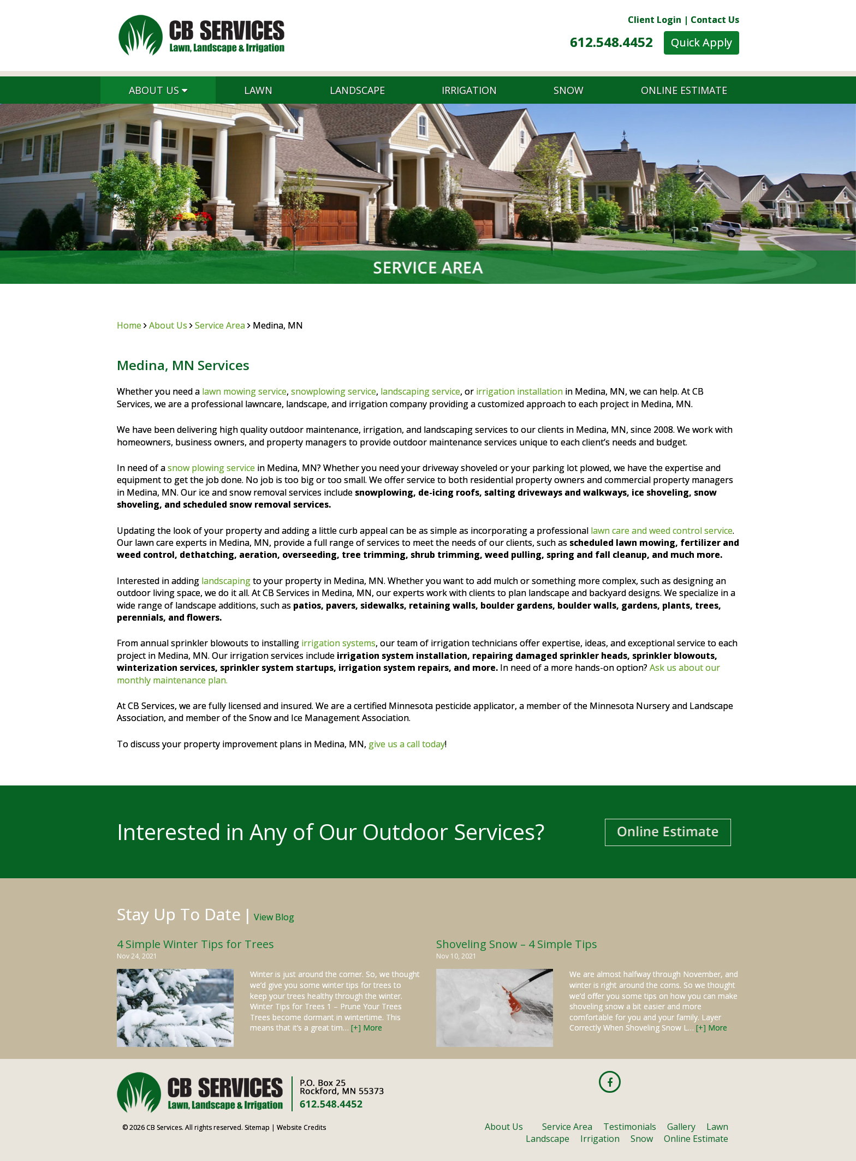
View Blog (274, 917)
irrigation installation (519, 391)
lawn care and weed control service (662, 531)
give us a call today (406, 744)
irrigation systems (338, 643)
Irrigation (469, 90)
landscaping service (420, 391)
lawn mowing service (244, 391)
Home (129, 325)
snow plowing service (211, 468)
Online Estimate (684, 90)
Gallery (681, 1127)
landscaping (226, 581)
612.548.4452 (611, 42)
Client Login (654, 20)
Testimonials (629, 1127)
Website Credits (301, 1127)
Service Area (220, 325)
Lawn (258, 90)
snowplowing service (333, 391)
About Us (158, 90)
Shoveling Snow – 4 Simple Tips (516, 944)
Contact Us (715, 20)
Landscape (357, 90)
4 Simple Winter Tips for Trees (195, 944)
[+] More (366, 1027)
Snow (569, 90)
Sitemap (257, 1127)
